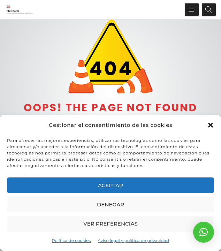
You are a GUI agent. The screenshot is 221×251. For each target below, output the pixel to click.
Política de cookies (71, 240)
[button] (210, 125)
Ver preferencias (110, 223)
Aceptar (110, 185)
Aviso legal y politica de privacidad (133, 240)
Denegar (110, 204)
